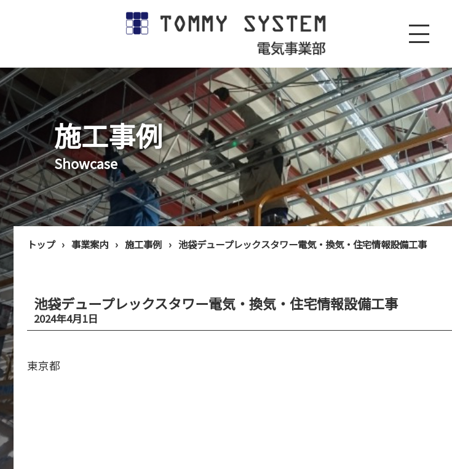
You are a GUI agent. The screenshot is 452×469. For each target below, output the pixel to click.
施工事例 (143, 244)
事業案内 (89, 244)
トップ (41, 244)
